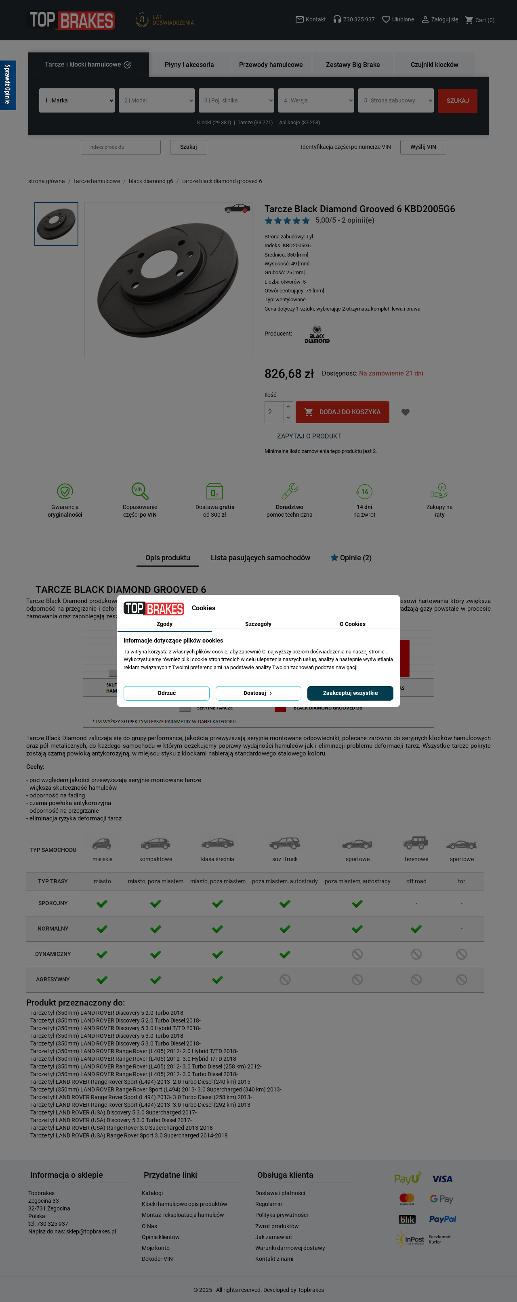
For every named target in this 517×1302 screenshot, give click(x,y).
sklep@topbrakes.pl (91, 1231)
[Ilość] (274, 412)
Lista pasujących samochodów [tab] (260, 558)
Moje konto (156, 1248)
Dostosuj (258, 693)
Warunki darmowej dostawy (290, 1248)
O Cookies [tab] (353, 624)
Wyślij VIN (423, 147)
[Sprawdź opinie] (8, 87)
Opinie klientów (161, 1237)
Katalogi (152, 1193)
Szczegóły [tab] (258, 624)
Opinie (351, 557)
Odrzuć (167, 693)
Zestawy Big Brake (353, 65)
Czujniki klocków (434, 65)
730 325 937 (52, 1224)
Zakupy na (440, 507)
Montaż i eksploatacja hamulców (183, 1215)
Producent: (278, 333)
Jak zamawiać (273, 1237)
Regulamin (268, 1204)
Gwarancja (65, 507)
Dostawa (214, 507)
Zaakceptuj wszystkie (350, 693)
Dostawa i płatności (280, 1193)
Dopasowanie (140, 507)
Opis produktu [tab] (167, 558)
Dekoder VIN (157, 1259)
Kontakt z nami (274, 1259)
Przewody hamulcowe (271, 65)
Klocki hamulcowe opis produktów (184, 1204)
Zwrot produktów (277, 1226)
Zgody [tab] (164, 624)
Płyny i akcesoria (189, 65)
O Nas (149, 1226)
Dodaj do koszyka (342, 412)
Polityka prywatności (281, 1215)
